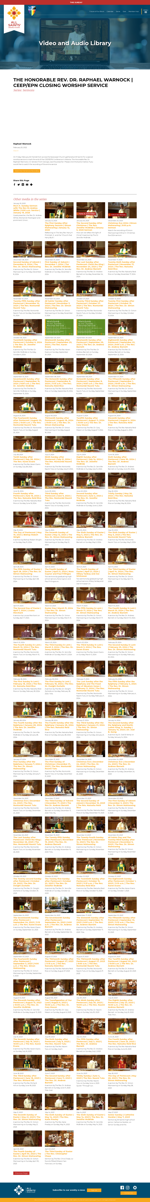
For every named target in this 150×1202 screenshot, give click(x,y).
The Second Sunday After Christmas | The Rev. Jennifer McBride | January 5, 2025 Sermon (90, 226)
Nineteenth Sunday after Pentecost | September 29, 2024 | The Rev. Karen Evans (58, 343)
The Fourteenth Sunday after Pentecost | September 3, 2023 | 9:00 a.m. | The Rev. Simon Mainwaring (26, 963)
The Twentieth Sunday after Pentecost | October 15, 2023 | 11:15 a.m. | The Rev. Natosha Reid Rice (90, 882)
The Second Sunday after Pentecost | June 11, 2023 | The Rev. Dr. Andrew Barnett (58, 1079)
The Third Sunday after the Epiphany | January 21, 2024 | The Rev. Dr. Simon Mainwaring (90, 726)
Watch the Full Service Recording (27, 171)
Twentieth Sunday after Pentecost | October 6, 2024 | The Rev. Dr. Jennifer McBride (27, 343)
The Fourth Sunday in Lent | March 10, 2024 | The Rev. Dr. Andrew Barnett (122, 610)
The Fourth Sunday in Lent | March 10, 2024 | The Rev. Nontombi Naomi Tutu (27, 647)
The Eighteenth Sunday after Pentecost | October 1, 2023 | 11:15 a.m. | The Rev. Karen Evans (122, 882)
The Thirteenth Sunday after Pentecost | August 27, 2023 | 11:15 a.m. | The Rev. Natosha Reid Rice (59, 962)
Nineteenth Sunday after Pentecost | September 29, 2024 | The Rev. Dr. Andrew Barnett (90, 343)
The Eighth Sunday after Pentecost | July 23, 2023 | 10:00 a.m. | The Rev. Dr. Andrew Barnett (121, 1003)
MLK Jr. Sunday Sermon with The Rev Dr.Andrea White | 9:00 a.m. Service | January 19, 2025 (26, 209)
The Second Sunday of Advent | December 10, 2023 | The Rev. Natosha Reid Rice (90, 804)
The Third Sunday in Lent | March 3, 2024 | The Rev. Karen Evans (89, 647)
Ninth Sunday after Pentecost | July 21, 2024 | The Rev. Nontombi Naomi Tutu (58, 460)
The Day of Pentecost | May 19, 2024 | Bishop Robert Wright (27, 534)
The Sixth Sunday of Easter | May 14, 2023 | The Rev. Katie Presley (59, 1117)
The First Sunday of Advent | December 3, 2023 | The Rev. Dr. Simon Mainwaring (122, 803)
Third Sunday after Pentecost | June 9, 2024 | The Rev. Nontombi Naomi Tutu (58, 497)
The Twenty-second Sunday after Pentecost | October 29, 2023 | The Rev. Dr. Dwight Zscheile (27, 882)
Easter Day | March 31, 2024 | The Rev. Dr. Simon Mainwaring (59, 610)
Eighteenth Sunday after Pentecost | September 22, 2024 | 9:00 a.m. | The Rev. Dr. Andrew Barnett (121, 343)
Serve (118, 11)
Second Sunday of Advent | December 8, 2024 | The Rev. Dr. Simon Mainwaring (27, 264)
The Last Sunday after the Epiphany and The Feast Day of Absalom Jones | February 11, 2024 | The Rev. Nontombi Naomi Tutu (90, 686)
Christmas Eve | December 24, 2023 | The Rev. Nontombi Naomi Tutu (26, 803)
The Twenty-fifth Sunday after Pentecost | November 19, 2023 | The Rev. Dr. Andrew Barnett (59, 840)
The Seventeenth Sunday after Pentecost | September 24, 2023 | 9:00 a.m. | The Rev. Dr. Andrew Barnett (58, 922)
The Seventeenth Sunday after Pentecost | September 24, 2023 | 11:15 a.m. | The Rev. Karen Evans (27, 921)
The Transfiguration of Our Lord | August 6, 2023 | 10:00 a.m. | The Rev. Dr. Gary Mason (58, 1003)
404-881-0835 (71, 1200)
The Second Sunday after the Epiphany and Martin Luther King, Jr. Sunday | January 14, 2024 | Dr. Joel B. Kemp (121, 727)
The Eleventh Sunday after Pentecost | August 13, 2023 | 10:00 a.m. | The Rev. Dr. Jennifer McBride (27, 1003)
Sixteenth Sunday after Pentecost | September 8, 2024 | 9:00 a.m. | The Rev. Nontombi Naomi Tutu (89, 382)
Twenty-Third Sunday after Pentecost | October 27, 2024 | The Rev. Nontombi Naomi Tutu (90, 304)
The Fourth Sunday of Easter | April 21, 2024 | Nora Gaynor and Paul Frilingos (59, 571)
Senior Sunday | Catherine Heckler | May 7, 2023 (121, 1116)
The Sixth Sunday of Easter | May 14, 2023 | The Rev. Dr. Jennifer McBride (90, 1117)
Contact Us (129, 1193)
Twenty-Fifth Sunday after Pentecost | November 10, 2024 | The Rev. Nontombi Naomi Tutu (26, 304)
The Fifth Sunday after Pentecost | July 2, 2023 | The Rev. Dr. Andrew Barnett (89, 1042)
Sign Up (94, 1190)
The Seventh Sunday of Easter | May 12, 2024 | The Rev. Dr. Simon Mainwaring (58, 534)
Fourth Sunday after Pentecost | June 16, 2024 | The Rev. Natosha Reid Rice (27, 495)
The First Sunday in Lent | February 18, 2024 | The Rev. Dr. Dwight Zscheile (59, 683)
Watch (16, 151)
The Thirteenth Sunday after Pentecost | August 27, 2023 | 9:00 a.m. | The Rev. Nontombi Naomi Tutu (90, 962)
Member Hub (134, 11)
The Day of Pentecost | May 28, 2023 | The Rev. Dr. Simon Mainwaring (122, 1078)
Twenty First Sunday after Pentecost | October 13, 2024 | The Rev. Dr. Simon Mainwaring (121, 304)
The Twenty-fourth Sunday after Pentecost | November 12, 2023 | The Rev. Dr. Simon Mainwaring (90, 840)
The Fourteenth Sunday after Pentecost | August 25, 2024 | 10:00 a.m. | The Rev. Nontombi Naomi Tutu (27, 421)
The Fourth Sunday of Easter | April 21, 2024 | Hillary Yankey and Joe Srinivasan (88, 572)
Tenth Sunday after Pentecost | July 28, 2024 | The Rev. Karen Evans (26, 459)
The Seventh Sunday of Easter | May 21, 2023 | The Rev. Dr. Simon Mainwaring (27, 1117)
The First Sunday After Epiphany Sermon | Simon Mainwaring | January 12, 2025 (58, 226)
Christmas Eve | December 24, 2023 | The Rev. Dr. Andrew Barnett (121, 764)
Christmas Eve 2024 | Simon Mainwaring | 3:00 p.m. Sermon (122, 225)
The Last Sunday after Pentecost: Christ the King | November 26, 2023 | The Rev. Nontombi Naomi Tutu (27, 840)
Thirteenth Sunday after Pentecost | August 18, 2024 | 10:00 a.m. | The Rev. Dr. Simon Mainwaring (59, 421)
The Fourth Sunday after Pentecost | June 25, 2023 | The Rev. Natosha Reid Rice (122, 1041)
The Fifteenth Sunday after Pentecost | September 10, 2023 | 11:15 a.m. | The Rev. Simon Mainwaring (121, 921)
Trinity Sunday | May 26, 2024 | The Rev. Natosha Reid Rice (120, 495)
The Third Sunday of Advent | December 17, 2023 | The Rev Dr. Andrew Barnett (59, 803)
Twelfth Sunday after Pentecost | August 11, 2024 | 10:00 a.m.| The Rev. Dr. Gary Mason (90, 421)
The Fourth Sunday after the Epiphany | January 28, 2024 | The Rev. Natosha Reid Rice (59, 726)
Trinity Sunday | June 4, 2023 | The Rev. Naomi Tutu (90, 1077)
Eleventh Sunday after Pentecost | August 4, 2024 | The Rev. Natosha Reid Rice (122, 421)
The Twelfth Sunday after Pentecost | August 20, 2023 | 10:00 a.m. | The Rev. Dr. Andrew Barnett (122, 962)
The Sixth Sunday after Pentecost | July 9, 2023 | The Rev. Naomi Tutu (57, 1041)
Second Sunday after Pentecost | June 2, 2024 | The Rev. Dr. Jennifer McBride (89, 497)
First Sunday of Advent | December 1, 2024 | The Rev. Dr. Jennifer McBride (58, 264)
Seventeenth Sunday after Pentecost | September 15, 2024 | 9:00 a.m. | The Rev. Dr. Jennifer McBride (26, 382)
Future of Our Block (97, 11)
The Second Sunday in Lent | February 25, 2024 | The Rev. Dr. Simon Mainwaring (122, 647)
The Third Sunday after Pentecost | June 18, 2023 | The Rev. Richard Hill (26, 1078)
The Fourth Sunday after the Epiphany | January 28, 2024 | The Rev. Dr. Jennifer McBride (27, 726)
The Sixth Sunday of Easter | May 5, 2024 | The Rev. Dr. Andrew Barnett (90, 534)
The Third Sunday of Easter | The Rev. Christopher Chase (58, 1153)
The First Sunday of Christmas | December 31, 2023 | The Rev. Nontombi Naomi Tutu (58, 765)
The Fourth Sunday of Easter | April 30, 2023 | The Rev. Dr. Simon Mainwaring (27, 1153)
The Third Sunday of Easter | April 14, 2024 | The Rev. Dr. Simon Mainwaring (122, 571)
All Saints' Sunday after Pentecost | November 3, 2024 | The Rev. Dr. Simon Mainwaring (58, 304)
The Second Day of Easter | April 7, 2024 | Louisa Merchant (27, 610)
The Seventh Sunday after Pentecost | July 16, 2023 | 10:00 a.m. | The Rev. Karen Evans (27, 1042)
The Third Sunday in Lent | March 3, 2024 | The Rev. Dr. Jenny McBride (59, 647)
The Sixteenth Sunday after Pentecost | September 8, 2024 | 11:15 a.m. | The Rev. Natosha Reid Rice (59, 382)
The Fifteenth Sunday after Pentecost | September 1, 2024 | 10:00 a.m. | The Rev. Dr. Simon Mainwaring (122, 382)
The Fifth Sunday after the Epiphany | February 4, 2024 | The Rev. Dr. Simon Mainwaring (122, 685)
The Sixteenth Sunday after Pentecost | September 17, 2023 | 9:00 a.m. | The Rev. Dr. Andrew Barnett (90, 921)
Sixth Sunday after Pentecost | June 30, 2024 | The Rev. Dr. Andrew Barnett (122, 460)
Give (124, 11)
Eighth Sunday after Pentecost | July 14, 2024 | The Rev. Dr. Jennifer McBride (89, 460)
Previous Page (21, 1173)
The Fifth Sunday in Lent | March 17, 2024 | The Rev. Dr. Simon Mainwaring (89, 610)
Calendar (110, 11)
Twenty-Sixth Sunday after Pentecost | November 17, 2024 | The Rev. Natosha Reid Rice (121, 265)
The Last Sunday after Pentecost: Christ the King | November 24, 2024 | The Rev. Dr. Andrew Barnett (90, 265)
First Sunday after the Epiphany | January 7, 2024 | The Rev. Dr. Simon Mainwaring (27, 765)
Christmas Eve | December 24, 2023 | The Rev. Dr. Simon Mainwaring (89, 764)
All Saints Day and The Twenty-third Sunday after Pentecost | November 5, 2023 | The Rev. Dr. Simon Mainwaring (121, 842)
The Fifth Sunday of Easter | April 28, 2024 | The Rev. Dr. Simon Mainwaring (27, 571)
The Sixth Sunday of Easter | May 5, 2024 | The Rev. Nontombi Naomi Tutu (122, 534)
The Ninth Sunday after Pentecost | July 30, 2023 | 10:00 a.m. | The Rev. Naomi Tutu (90, 1003)
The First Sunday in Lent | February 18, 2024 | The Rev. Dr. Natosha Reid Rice (27, 683)
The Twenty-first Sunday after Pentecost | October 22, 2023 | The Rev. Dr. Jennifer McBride (58, 882)
